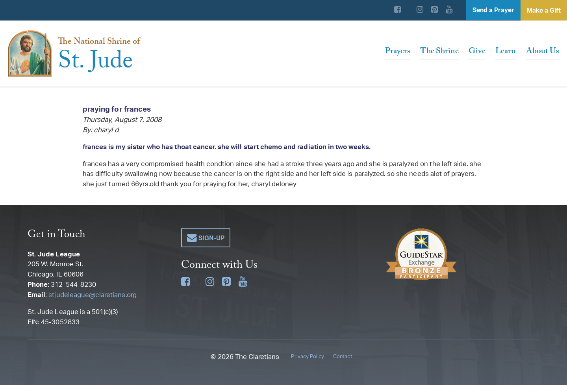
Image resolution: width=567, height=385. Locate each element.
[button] (206, 237)
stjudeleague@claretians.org (92, 294)
